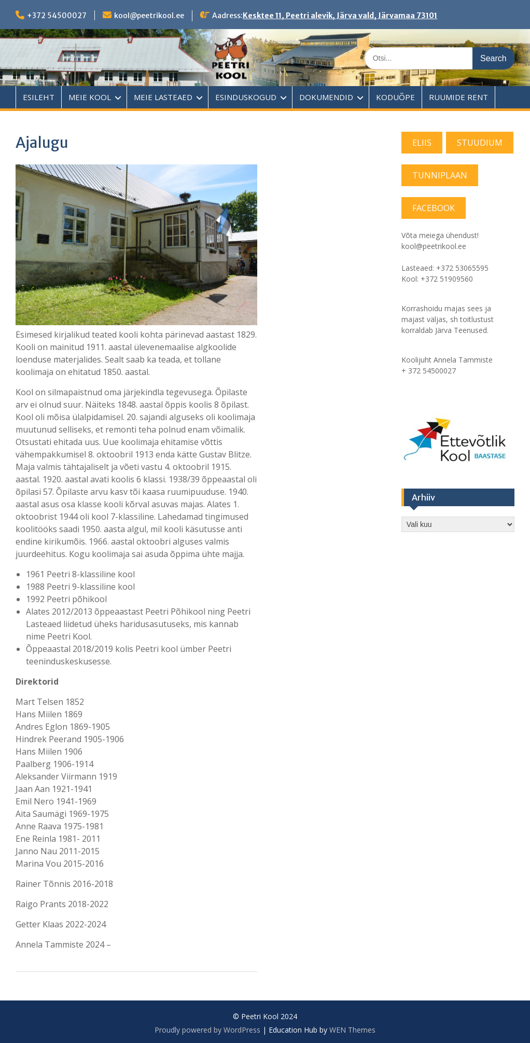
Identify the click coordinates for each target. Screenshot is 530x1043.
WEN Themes (352, 1030)
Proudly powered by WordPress (207, 1030)
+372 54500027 (57, 15)
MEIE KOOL (89, 97)
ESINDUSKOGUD (245, 97)
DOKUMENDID (326, 97)
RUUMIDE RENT (458, 97)
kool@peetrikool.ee (149, 15)
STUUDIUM (480, 142)
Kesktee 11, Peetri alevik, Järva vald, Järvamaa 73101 (340, 15)
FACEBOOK (433, 208)
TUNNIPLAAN (439, 175)
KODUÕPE (395, 97)
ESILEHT (38, 97)
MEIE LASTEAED (163, 97)
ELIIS (421, 142)
